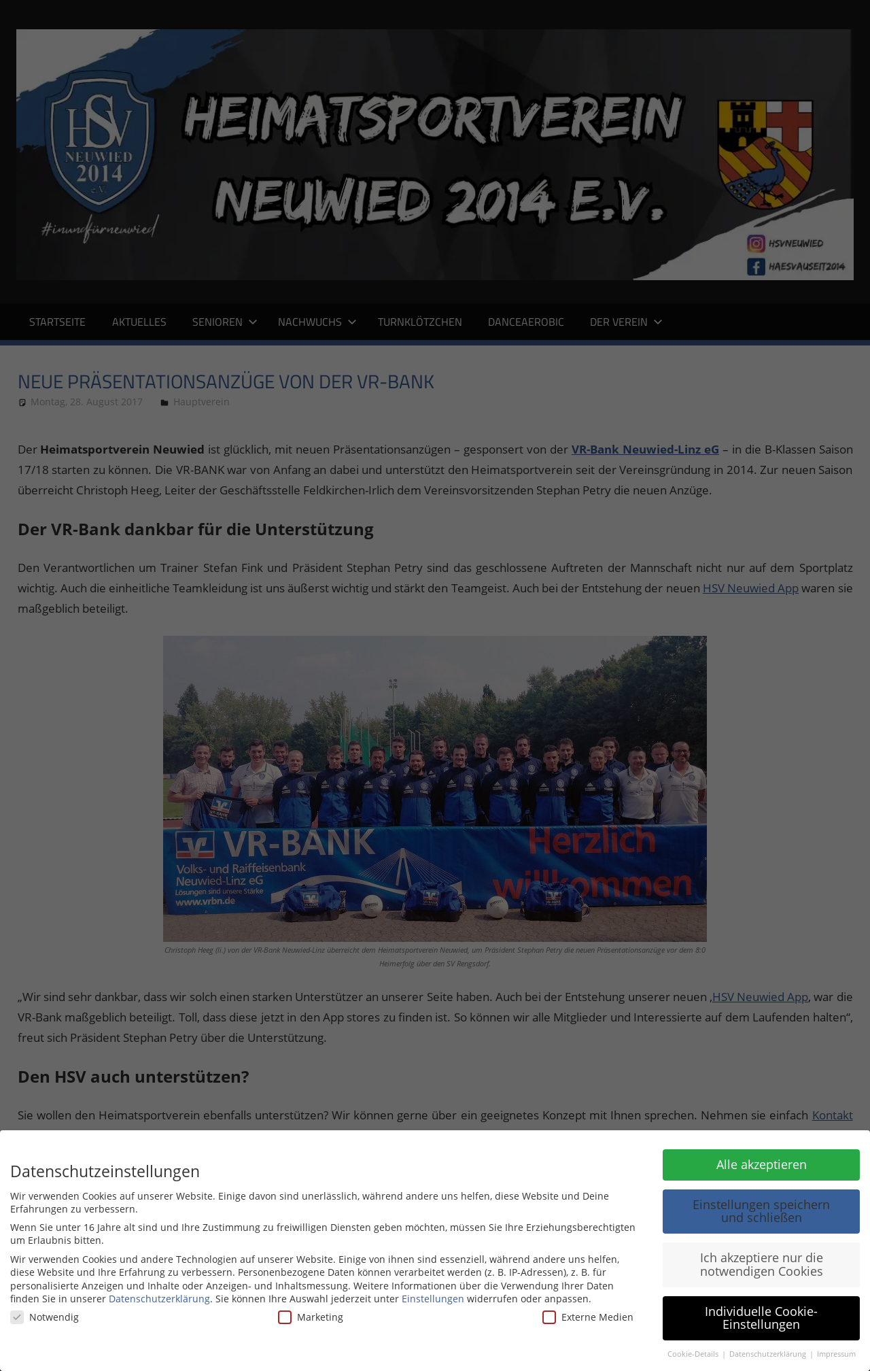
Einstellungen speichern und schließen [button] (761, 1211)
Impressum (836, 1354)
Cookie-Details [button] (693, 1354)
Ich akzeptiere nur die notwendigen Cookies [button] (761, 1264)
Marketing (310, 1316)
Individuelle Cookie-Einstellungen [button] (761, 1318)
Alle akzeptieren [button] (761, 1164)
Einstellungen (433, 1298)
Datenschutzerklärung (159, 1298)
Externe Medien (587, 1316)
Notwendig (44, 1316)
